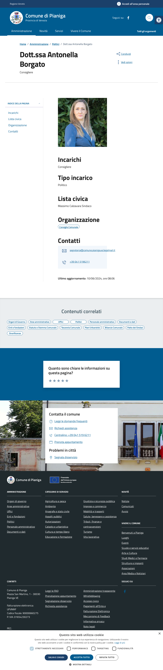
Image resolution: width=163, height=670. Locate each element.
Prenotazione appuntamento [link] (60, 596)
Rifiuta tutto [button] (106, 657)
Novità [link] (43, 31)
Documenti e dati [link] (16, 532)
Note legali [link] (89, 626)
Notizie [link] (125, 501)
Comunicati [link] (128, 506)
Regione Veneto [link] (17, 3)
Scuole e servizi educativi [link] (135, 548)
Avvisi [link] (125, 511)
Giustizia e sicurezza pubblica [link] (99, 501)
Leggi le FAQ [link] (52, 591)
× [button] (159, 633)
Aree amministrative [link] (18, 506)
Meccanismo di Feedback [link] (96, 616)
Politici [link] (10, 521)
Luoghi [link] (125, 538)
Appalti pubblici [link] (53, 516)
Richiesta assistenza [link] (56, 606)
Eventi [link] (125, 543)
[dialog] (81, 650)
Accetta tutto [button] (82, 657)
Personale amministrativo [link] (21, 527)
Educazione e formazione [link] (58, 537)
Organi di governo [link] (16, 501)
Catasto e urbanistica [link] (56, 527)
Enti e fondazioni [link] (16, 516)
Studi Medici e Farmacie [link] (134, 558)
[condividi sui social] (123, 53)
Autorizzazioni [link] (53, 521)
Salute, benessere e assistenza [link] (100, 516)
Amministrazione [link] (21, 31)
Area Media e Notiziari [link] (134, 573)
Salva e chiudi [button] (56, 657)
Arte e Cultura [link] (129, 553)
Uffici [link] (10, 511)
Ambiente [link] (50, 506)
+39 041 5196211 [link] (80, 262)
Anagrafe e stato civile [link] (57, 511)
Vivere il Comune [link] (81, 31)
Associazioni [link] (128, 568)
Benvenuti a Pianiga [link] (132, 533)
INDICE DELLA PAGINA (24, 103)
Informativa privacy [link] (93, 621)
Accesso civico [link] (91, 601)
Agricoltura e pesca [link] (55, 501)
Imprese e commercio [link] (94, 506)
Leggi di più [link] (119, 642)
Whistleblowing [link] (91, 596)
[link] (159, 20)
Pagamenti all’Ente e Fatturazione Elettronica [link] (96, 608)
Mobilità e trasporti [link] (93, 511)
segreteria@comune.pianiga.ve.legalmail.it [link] (92, 250)
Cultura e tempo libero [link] (57, 532)
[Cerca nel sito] (149, 17)
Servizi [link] (59, 31)
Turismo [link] (87, 532)
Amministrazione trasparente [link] (99, 591)
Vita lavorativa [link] (91, 537)
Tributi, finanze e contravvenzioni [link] (92, 524)
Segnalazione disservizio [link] (58, 601)
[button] (81, 664)
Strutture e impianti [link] (132, 563)
